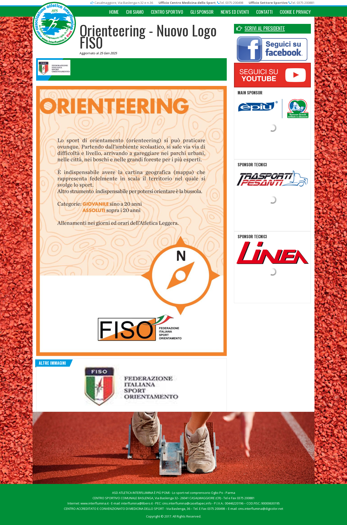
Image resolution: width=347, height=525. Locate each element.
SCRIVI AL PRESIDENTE (265, 28)
